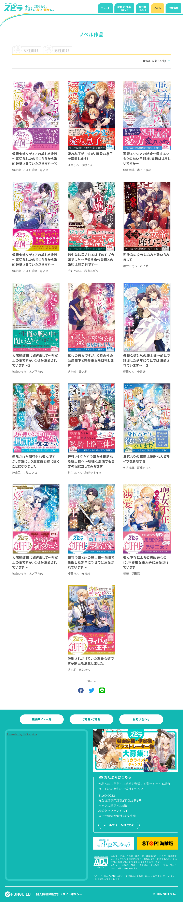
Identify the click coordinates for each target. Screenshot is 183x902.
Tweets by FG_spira (21, 734)
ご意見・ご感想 (91, 719)
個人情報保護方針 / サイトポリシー (59, 894)
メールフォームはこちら (119, 825)
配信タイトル (124, 8)
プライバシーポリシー (166, 876)
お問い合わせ (141, 719)
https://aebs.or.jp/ (127, 868)
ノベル (157, 8)
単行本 (142, 8)
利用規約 (99, 879)
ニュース (105, 8)
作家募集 (173, 8)
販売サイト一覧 (42, 719)
